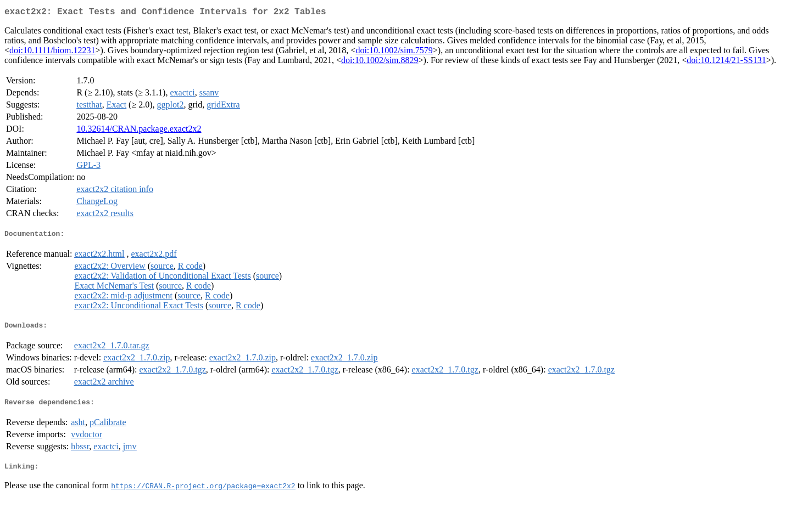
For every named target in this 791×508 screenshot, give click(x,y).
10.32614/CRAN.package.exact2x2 (138, 131)
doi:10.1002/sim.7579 (393, 52)
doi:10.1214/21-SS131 (726, 62)
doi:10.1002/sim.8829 (379, 62)
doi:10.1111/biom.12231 (52, 52)
